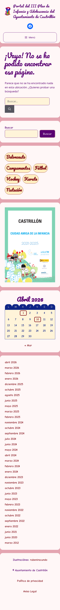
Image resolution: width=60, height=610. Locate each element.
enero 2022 (11, 526)
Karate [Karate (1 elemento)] (30, 179)
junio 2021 (11, 531)
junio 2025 (11, 400)
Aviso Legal (30, 591)
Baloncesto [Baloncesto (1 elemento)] (15, 157)
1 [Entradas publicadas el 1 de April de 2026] (23, 312)
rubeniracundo (38, 559)
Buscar (9, 127)
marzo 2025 (12, 411)
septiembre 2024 (14, 433)
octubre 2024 (12, 428)
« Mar (28, 345)
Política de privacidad (30, 580)
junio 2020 (11, 537)
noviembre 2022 (14, 510)
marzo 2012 (12, 542)
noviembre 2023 (14, 482)
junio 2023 (11, 493)
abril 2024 (10, 455)
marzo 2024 (12, 460)
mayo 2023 (11, 499)
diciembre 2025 (14, 384)
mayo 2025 (11, 406)
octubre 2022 (12, 515)
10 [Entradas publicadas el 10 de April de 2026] (37, 319)
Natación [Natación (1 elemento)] (14, 190)
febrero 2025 (12, 417)
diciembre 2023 (14, 477)
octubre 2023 (12, 488)
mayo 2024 (11, 449)
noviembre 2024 (14, 422)
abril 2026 (11, 362)
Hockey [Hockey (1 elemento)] (13, 179)
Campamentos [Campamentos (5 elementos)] (18, 168)
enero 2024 (11, 471)
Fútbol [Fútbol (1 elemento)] (40, 168)
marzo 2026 (12, 367)
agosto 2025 (12, 395)
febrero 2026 (12, 373)
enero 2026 (11, 378)
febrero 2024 (12, 466)
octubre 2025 (13, 389)
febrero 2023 (12, 504)
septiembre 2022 (14, 520)
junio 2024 (11, 444)
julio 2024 (10, 438)
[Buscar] (9, 109)
